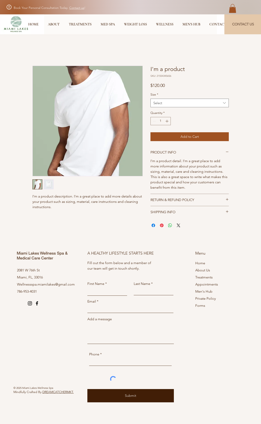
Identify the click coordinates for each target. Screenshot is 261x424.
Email (91, 301)
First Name (95, 284)
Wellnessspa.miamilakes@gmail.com (46, 284)
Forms (200, 305)
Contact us (76, 8)
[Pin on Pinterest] (161, 225)
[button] (232, 8)
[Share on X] (178, 225)
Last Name (142, 284)
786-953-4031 (27, 291)
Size (154, 94)
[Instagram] (30, 303)
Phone (94, 354)
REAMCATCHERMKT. (59, 392)
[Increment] (167, 121)
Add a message (99, 319)
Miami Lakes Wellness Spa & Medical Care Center (42, 255)
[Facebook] (37, 303)
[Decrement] (154, 121)
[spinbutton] (161, 121)
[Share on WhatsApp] (170, 225)
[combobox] (189, 103)
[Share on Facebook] (153, 225)
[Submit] (130, 395)
